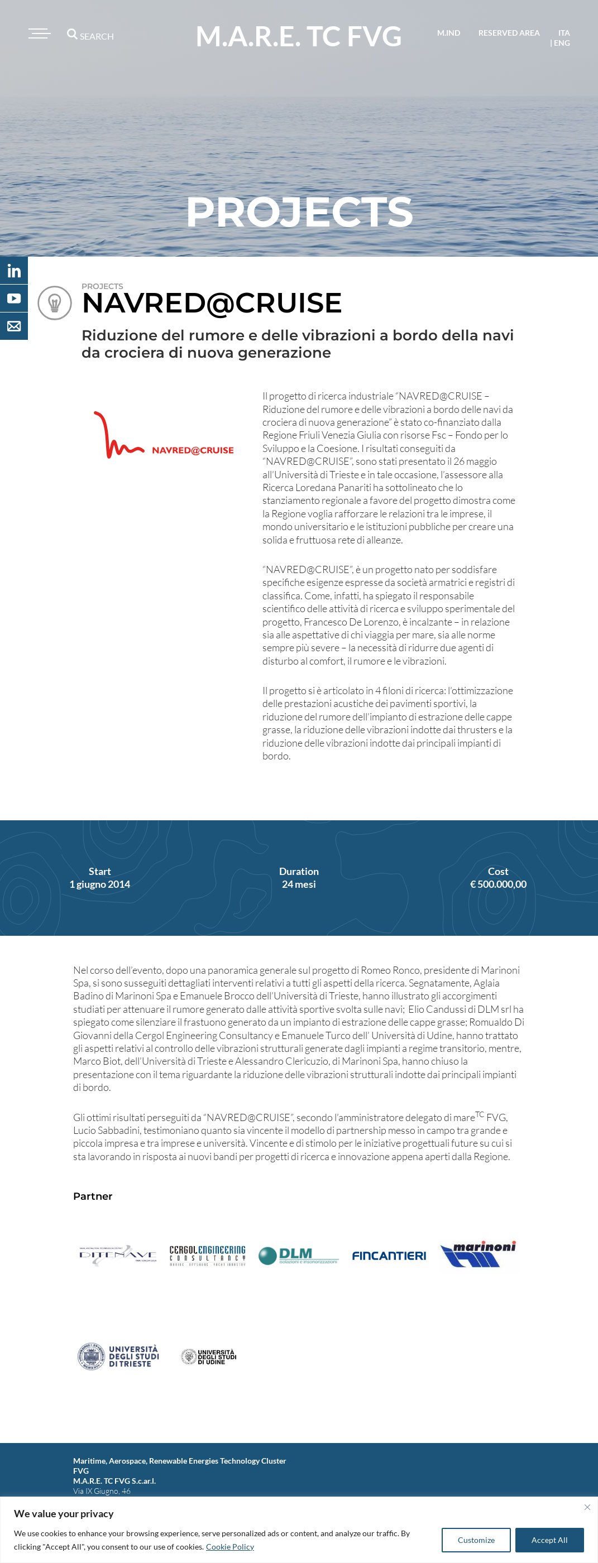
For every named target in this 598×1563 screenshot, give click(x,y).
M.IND (448, 32)
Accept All (550, 1540)
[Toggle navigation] (38, 33)
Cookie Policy (230, 1546)
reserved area (509, 32)
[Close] (587, 1507)
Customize (476, 1540)
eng (562, 42)
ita (564, 32)
